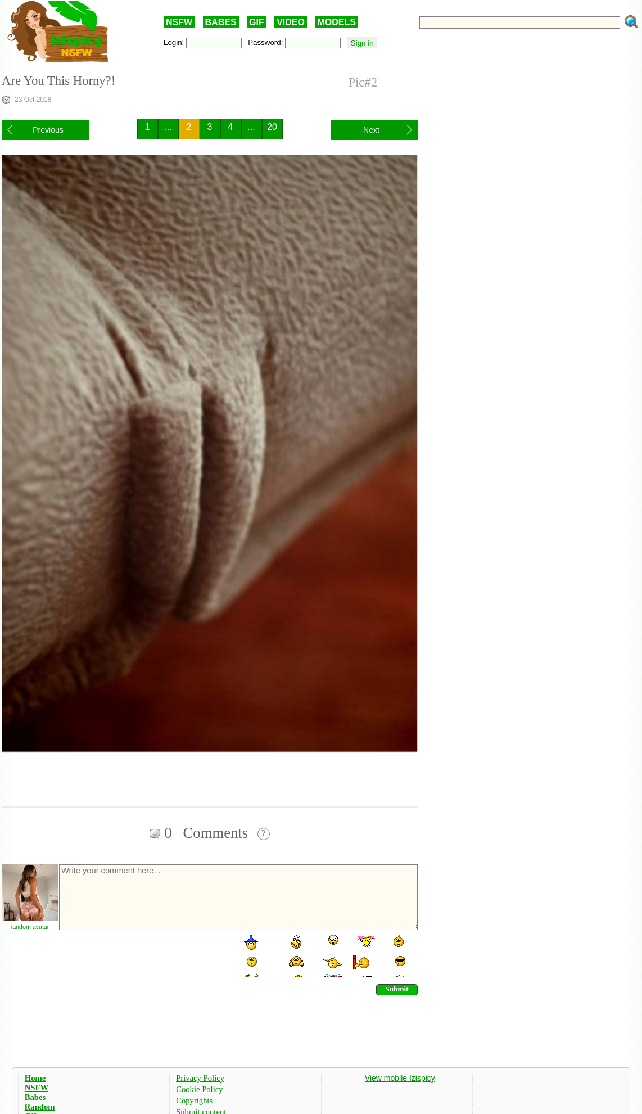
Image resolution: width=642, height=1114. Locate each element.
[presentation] (143, 955)
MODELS (336, 22)
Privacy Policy (200, 1078)
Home (35, 1078)
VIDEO (291, 22)
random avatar (30, 926)
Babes (35, 1097)
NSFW (179, 22)
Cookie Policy (199, 1089)
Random (40, 1106)
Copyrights (194, 1100)
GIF (256, 22)
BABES (221, 22)
